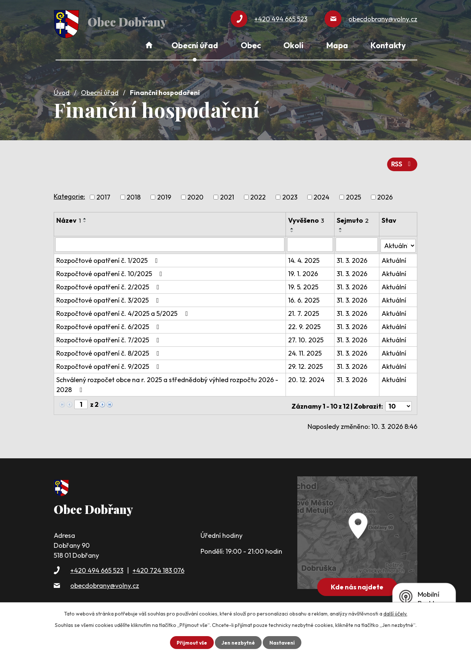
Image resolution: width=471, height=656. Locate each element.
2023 (289, 195)
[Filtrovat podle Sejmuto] (357, 242)
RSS (402, 162)
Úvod (62, 91)
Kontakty (388, 45)
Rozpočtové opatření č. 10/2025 (110, 270)
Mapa (337, 45)
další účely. (395, 613)
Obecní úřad (99, 91)
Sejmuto (353, 218)
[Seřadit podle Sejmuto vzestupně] (341, 226)
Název (68, 218)
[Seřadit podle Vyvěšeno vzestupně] (292, 226)
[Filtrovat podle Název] (170, 242)
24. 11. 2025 (305, 350)
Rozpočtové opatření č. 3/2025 (109, 297)
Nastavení (283, 642)
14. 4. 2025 (304, 257)
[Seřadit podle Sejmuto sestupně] (341, 229)
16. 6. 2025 (304, 297)
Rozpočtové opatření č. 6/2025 (109, 323)
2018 (134, 195)
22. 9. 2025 (304, 323)
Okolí (293, 45)
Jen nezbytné (238, 642)
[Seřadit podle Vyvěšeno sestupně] (292, 229)
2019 (164, 195)
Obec (251, 45)
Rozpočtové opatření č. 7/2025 (109, 336)
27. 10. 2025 (306, 336)
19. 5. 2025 (303, 283)
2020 (195, 195)
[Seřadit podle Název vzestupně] (85, 216)
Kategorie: (69, 194)
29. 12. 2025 (305, 363)
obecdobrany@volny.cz (104, 580)
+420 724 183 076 (158, 565)
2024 (321, 195)
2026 (385, 195)
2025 (353, 195)
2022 (258, 195)
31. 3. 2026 (352, 257)
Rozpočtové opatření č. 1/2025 (108, 257)
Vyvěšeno (306, 218)
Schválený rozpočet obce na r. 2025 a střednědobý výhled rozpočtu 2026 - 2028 (167, 381)
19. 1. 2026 (303, 270)
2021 (227, 195)
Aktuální (394, 257)
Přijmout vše (190, 642)
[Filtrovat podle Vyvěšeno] (310, 242)
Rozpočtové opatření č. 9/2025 (109, 363)
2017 (103, 195)
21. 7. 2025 (303, 310)
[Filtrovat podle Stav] (398, 241)
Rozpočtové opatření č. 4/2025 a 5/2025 (123, 310)
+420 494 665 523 (96, 565)
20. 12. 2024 (306, 376)
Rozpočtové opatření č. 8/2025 (109, 350)
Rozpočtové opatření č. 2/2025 (109, 283)
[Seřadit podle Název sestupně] (85, 219)
